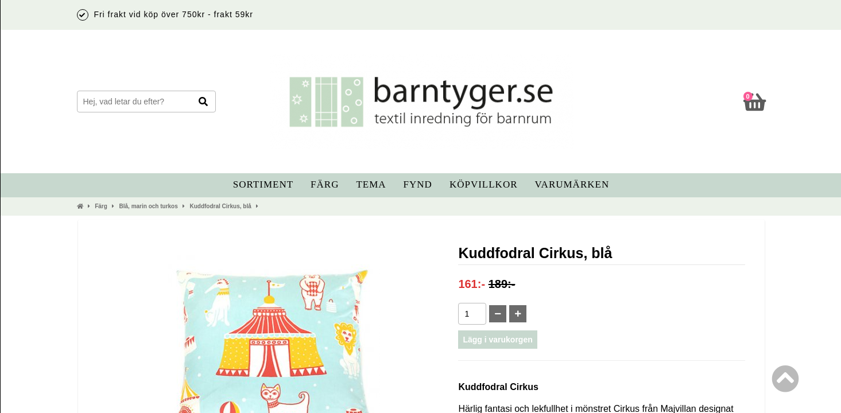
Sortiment (263, 184)
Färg (325, 184)
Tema (371, 184)
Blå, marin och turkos (148, 206)
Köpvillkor (483, 184)
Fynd (418, 184)
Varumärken (572, 184)
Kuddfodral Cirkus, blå (220, 206)
